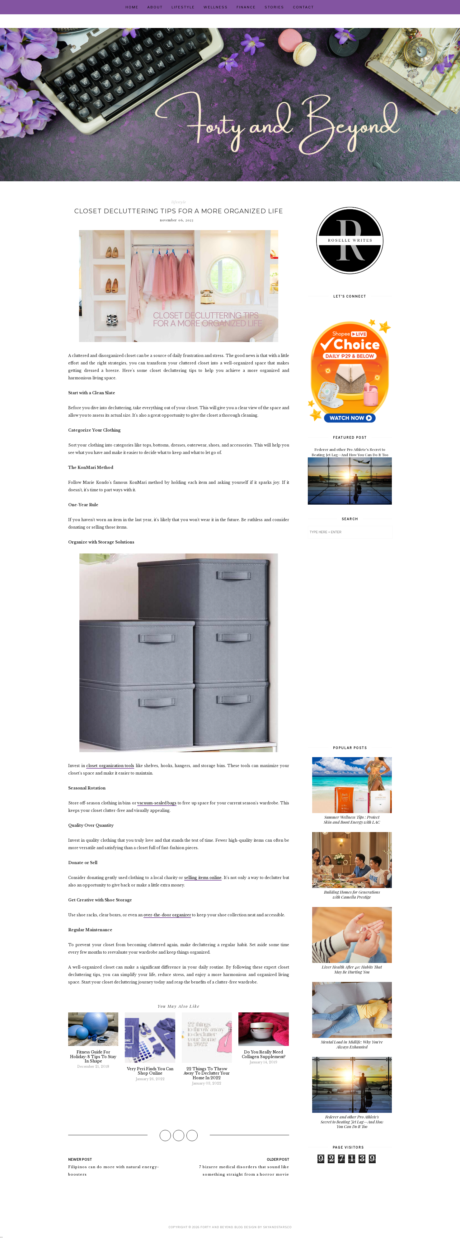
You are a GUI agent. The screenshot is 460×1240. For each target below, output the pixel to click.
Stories (274, 7)
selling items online (203, 877)
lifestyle (178, 202)
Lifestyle (183, 7)
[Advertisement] (350, 641)
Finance (246, 7)
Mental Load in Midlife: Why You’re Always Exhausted (352, 1044)
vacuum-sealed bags (156, 803)
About (155, 7)
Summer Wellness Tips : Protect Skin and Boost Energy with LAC (352, 819)
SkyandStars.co (277, 1227)
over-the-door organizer (167, 915)
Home (131, 7)
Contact (303, 7)
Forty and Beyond (216, 1227)
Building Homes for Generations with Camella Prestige (352, 894)
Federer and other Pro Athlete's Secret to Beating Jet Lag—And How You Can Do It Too (350, 452)
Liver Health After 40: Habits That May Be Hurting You (352, 969)
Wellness (216, 7)
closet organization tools (110, 765)
